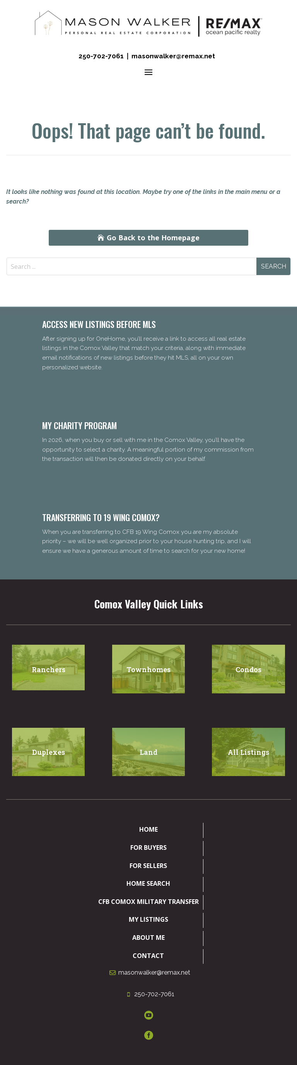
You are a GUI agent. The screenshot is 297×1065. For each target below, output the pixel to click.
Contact (148, 955)
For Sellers (148, 865)
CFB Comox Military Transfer (148, 901)
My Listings (148, 919)
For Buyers (148, 847)
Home (148, 829)
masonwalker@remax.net (173, 56)
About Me (148, 937)
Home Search (148, 883)
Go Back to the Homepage (153, 237)
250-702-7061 (101, 56)
